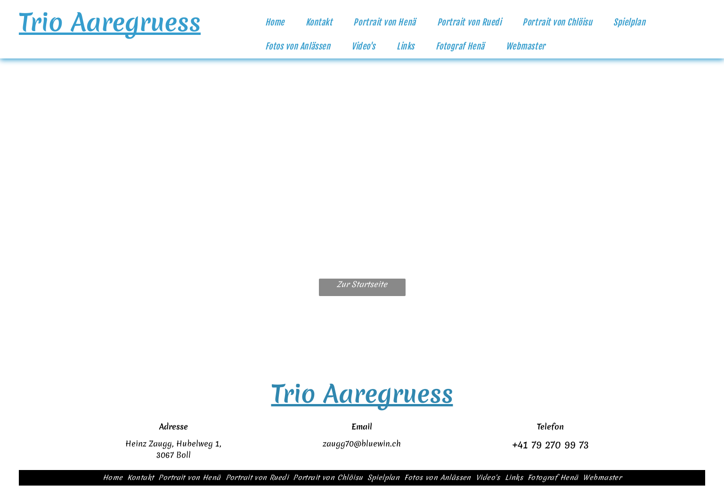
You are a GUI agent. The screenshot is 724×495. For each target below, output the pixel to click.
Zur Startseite (362, 284)
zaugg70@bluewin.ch (362, 443)
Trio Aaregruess (110, 22)
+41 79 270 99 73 (550, 445)
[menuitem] (278, 22)
